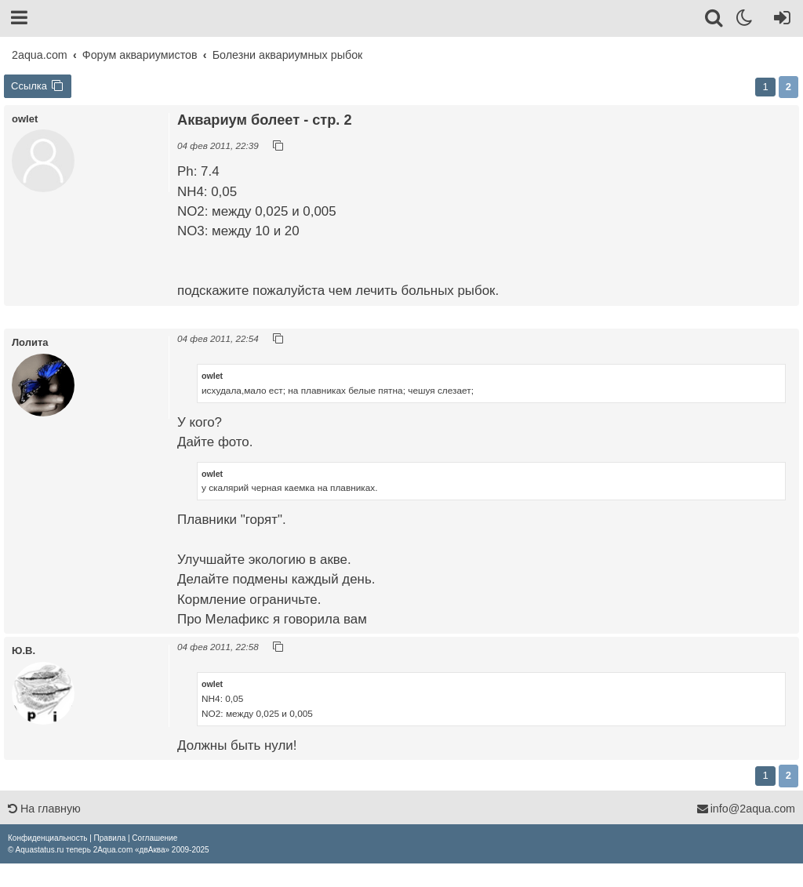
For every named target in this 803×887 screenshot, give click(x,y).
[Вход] (779, 20)
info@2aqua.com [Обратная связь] (745, 808)
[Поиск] (715, 20)
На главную (44, 808)
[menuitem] (47, 838)
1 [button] (765, 87)
